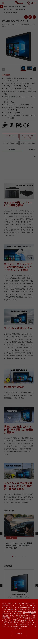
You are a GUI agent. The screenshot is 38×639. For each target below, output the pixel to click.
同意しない (24, 622)
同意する (19, 633)
